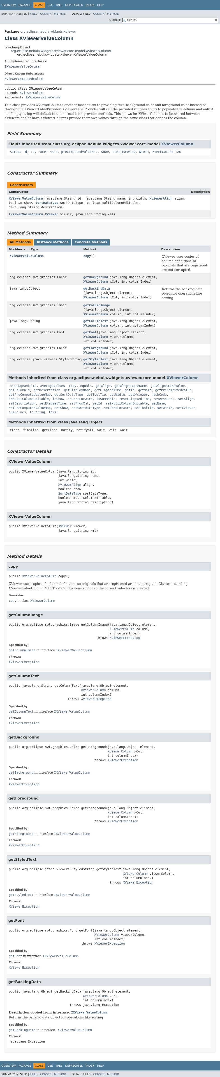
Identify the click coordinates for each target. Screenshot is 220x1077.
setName (158, 403)
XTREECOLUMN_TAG (167, 152)
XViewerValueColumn (26, 198)
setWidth (164, 408)
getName (144, 390)
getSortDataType (68, 394)
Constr (45, 13)
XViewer (51, 214)
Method (60, 13)
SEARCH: (115, 20)
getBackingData (96, 288)
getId (129, 390)
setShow (61, 408)
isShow (58, 399)
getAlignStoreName (130, 386)
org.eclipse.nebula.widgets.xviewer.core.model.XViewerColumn (61, 51)
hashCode (159, 394)
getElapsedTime (107, 390)
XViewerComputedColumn (24, 79)
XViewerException (125, 638)
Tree (59, 5)
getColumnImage (96, 305)
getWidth (117, 394)
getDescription (47, 390)
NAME (53, 152)
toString (37, 412)
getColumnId (19, 390)
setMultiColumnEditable (127, 403)
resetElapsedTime (134, 399)
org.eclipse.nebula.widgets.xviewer (48, 31)
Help (100, 5)
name (42, 152)
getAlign (103, 386)
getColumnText (95, 321)
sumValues (17, 412)
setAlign (185, 399)
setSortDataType (86, 408)
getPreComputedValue (173, 390)
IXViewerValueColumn (23, 66)
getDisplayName (77, 390)
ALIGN (14, 152)
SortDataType (46, 202)
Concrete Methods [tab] (91, 242)
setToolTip (143, 408)
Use (50, 5)
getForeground (95, 348)
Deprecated (74, 5)
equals (86, 386)
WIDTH (144, 152)
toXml (53, 412)
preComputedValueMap (79, 152)
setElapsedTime (52, 403)
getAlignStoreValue (168, 386)
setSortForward (117, 408)
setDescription (22, 403)
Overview (8, 5)
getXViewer (138, 394)
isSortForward (80, 399)
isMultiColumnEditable (29, 399)
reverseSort (163, 399)
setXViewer (185, 408)
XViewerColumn (32, 93)
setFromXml (79, 403)
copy (87, 256)
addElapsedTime (23, 386)
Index (90, 5)
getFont (90, 332)
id (25, 152)
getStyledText (95, 359)
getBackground (95, 277)
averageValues (52, 386)
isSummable (105, 399)
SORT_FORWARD (124, 152)
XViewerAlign (161, 198)
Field (33, 13)
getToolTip (96, 394)
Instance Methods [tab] (52, 242)
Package (25, 5)
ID (33, 152)
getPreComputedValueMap (30, 394)
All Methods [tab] (20, 242)
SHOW (105, 152)
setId (97, 403)
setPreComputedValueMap (30, 408)
